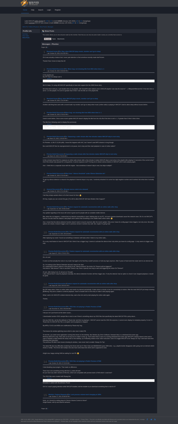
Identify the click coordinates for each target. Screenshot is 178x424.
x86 (47, 21)
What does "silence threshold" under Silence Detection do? (85, 173)
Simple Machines (39, 419)
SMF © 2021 (31, 419)
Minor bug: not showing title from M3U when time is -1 (83, 112)
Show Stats (25, 35)
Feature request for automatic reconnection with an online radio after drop (92, 283)
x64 (51, 21)
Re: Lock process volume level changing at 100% (84, 394)
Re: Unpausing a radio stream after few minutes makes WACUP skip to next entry (92, 136)
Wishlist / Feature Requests (57, 394)
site (93, 419)
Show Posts (26, 37)
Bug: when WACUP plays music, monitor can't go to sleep (78, 98)
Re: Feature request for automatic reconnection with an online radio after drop (91, 207)
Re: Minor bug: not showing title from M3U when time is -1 (84, 69)
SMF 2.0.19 (24, 419)
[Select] (49, 78)
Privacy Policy (84, 419)
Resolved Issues (52, 51)
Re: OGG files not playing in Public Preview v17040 (84, 307)
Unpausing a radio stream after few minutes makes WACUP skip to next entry (91, 154)
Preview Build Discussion (55, 69)
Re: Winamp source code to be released (74, 189)
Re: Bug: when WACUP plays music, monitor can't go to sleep (80, 51)
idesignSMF (51, 419)
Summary (25, 34)
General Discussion (53, 189)
